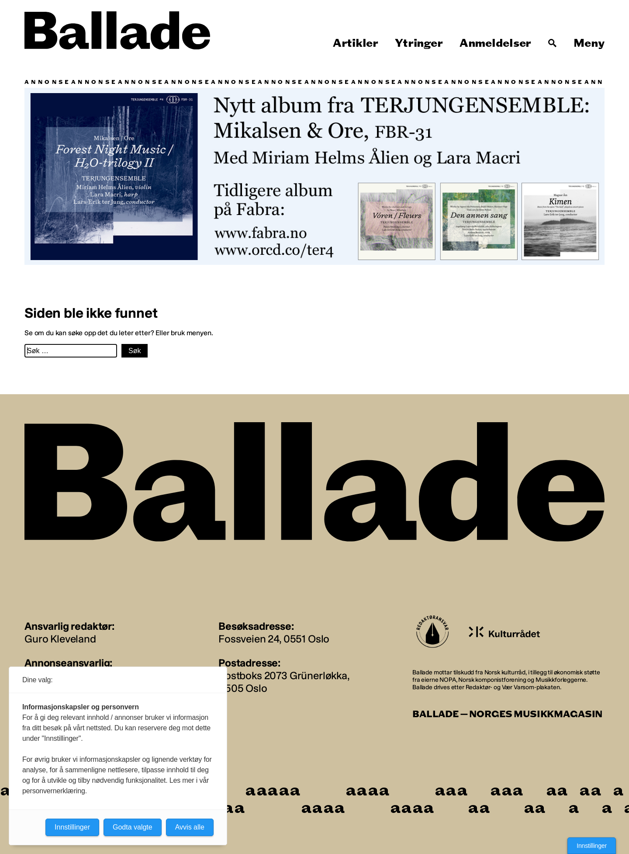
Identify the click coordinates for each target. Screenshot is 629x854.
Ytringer (418, 43)
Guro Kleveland (60, 638)
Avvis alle (189, 827)
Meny (589, 43)
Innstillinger (592, 845)
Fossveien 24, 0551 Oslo (273, 638)
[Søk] (552, 43)
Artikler (355, 43)
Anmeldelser (495, 43)
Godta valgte (132, 827)
